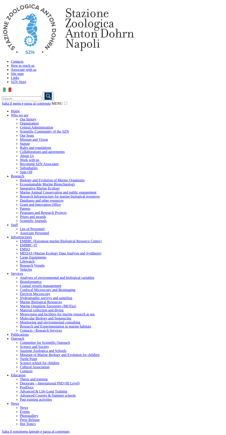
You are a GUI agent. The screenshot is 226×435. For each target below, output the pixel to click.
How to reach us (22, 65)
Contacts (17, 61)
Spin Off (26, 172)
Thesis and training (34, 379)
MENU (57, 103)
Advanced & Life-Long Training (43, 391)
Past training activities (36, 399)
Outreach (17, 338)
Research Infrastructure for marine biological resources (60, 196)
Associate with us (23, 70)
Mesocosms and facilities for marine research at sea (57, 314)
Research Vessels (32, 265)
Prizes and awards (33, 217)
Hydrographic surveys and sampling (46, 298)
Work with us (29, 160)
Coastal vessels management (40, 286)
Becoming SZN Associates (39, 164)
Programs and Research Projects (43, 213)
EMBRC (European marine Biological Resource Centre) (60, 241)
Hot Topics (28, 424)
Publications (20, 334)
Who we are (19, 115)
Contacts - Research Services (41, 330)
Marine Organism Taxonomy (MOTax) (48, 306)
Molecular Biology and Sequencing (45, 318)
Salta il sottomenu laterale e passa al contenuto (35, 431)
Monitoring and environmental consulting (50, 322)
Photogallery (29, 416)
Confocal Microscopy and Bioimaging (47, 290)
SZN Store (18, 82)
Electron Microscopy (35, 294)
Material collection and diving (42, 310)
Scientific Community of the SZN (44, 131)
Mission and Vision (34, 139)
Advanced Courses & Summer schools (48, 395)
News (15, 403)
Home (15, 111)
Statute (25, 144)
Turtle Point (28, 359)
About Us (27, 156)
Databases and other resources (42, 200)
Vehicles (26, 269)
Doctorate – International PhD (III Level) (50, 383)
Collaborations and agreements (42, 152)
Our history (28, 119)
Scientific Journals (33, 221)
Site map (17, 74)
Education (18, 375)
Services (17, 273)
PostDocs (26, 387)
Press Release (30, 420)
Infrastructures (21, 237)
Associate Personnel (34, 233)
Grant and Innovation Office (40, 204)
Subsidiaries (29, 168)
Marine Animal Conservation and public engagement (58, 192)
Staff (14, 225)
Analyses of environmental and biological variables (57, 278)
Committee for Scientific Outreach (45, 343)
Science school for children (39, 363)
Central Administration (36, 127)
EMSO (25, 249)
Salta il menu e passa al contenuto (26, 103)
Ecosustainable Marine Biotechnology (47, 184)
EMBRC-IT (28, 245)
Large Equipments (33, 257)
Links (15, 78)
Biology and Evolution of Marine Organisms (52, 180)
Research (17, 176)
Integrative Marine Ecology (40, 188)
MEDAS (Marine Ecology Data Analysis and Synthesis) (60, 253)
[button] (65, 103)
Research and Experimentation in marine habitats (55, 326)
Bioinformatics (31, 282)
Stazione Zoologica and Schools (43, 351)
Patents (25, 209)
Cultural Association (34, 367)
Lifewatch (27, 261)
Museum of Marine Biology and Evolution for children (59, 355)
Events (25, 412)
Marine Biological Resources (41, 302)
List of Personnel (32, 229)
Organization (29, 123)
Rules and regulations (35, 148)
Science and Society (34, 347)
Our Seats (27, 135)
